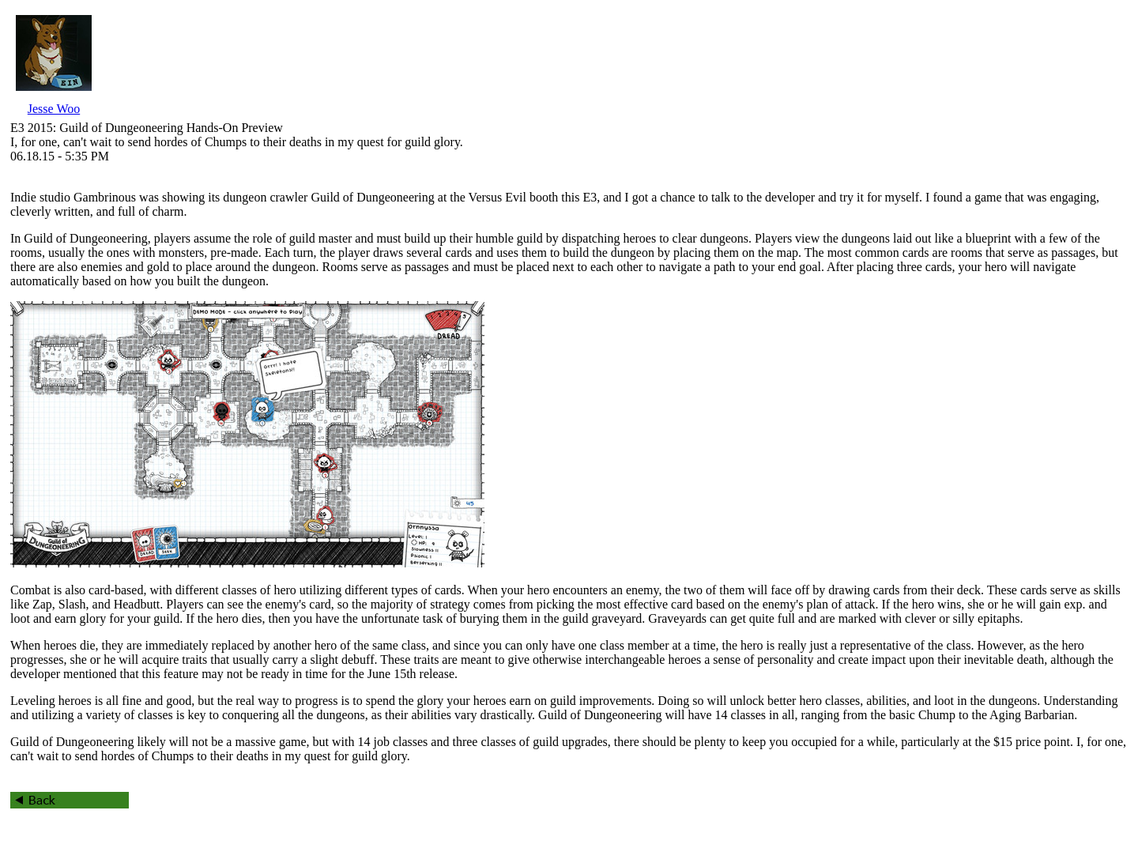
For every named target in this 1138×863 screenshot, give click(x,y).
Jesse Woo (54, 108)
